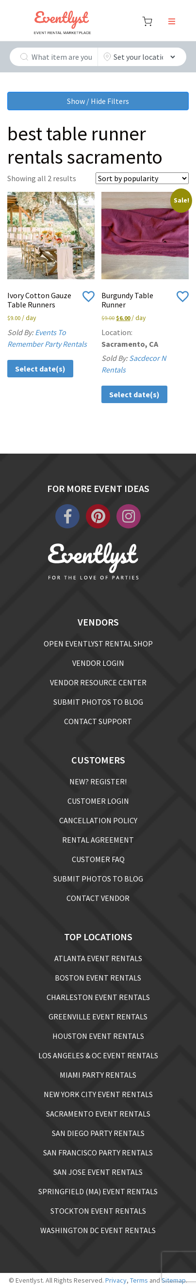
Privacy (116, 1280)
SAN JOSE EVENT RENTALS (98, 1172)
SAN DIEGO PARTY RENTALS (98, 1133)
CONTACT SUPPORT (98, 721)
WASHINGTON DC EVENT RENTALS (98, 1230)
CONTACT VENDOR (98, 898)
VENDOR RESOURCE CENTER (98, 682)
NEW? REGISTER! (98, 781)
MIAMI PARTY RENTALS (98, 1075)
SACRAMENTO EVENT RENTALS (98, 1114)
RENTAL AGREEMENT (98, 840)
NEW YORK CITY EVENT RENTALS (98, 1094)
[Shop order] (142, 178)
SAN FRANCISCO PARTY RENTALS (98, 1152)
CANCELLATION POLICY (98, 820)
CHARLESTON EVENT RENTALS (98, 997)
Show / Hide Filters (98, 101)
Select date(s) (40, 368)
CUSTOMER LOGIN (98, 801)
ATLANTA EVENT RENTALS (98, 958)
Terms (139, 1280)
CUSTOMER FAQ (98, 859)
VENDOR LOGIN (98, 663)
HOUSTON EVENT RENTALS (98, 1036)
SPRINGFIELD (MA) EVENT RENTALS (98, 1191)
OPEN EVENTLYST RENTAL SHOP (98, 643)
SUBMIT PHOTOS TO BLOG (98, 702)
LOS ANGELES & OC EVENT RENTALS (98, 1055)
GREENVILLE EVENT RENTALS (98, 1016)
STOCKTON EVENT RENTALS (98, 1211)
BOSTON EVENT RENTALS (98, 978)
